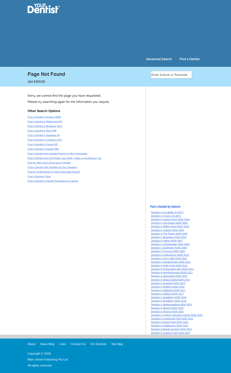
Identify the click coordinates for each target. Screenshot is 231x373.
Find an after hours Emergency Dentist (49, 162)
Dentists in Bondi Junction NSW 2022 (171, 329)
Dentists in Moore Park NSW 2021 (169, 322)
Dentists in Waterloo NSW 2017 (168, 290)
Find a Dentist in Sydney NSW (44, 117)
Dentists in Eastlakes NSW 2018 (169, 297)
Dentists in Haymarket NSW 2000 (169, 223)
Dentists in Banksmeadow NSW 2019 (171, 304)
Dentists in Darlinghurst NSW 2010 (170, 255)
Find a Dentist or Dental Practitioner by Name (53, 181)
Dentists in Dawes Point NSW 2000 (170, 219)
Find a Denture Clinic (39, 176)
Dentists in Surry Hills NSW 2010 (169, 258)
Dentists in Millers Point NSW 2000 (170, 226)
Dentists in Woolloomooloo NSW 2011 (172, 272)
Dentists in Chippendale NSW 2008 (170, 244)
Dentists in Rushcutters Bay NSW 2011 (172, 269)
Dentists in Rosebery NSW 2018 (168, 300)
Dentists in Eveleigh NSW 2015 (168, 283)
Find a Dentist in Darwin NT (43, 144)
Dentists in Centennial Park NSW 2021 (172, 318)
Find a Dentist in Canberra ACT (45, 139)
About (31, 344)
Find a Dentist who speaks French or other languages (57, 153)
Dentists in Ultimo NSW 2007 (167, 240)
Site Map (117, 344)
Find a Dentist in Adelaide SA (44, 135)
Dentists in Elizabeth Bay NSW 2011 (171, 262)
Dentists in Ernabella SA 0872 (167, 212)
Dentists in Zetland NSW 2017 (167, 293)
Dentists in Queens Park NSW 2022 (170, 332)
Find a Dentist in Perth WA (42, 130)
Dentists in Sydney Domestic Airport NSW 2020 (177, 315)
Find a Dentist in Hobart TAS (43, 149)
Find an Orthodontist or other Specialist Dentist (54, 171)
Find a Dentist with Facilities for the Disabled (52, 167)
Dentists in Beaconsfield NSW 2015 (170, 279)
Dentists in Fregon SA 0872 (166, 216)
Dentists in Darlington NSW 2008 (169, 247)
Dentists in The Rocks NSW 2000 (169, 233)
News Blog (47, 344)
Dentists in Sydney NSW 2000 (167, 230)
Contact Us (78, 344)
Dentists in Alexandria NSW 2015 (169, 276)
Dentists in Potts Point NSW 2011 (169, 265)
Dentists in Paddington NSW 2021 (169, 325)
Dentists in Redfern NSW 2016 (168, 286)
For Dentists (98, 344)
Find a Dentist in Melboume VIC (45, 121)
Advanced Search (159, 59)
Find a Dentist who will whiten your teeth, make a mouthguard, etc (64, 158)
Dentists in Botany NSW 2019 (167, 308)
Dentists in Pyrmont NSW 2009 (168, 251)
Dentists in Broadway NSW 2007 (169, 237)
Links (62, 344)
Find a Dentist (189, 59)
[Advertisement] (138, 28)
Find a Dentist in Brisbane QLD (45, 126)
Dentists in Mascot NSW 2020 (167, 311)
